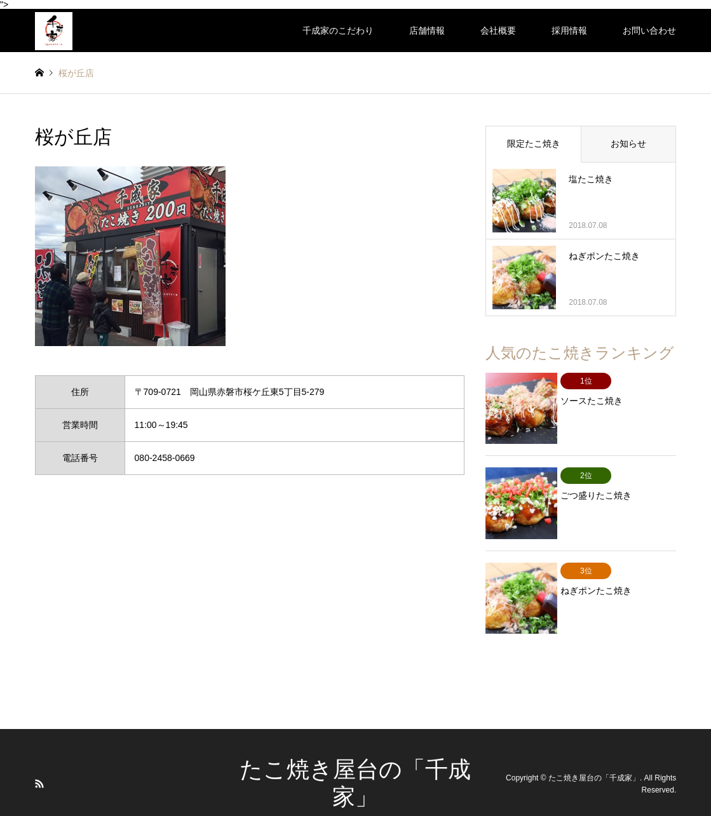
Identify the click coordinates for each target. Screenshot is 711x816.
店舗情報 (427, 30)
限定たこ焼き (533, 143)
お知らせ (628, 143)
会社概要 (498, 30)
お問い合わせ (649, 30)
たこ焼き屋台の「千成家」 (594, 754)
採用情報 (569, 30)
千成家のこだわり (338, 30)
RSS (39, 760)
